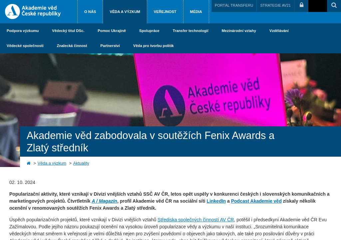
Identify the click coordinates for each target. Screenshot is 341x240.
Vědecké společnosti (25, 46)
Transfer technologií (190, 31)
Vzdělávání (279, 31)
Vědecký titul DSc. (68, 31)
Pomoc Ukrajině (112, 31)
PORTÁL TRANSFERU (234, 5)
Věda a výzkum (125, 12)
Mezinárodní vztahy (239, 31)
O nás (90, 12)
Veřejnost (165, 12)
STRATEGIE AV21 (275, 5)
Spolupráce (149, 31)
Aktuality (81, 163)
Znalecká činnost (72, 46)
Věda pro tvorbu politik (153, 46)
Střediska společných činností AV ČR (196, 219)
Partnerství (110, 46)
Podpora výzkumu (23, 31)
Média (196, 12)
